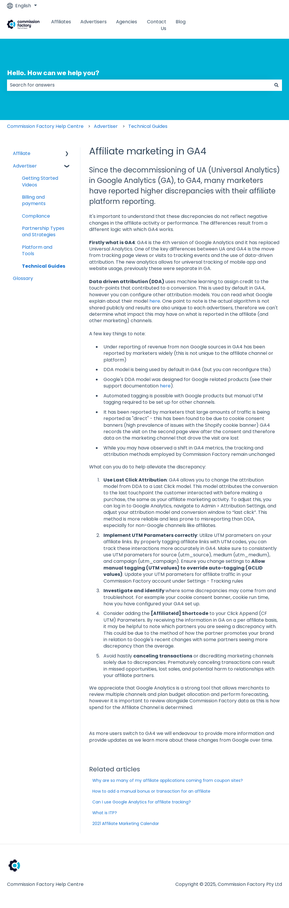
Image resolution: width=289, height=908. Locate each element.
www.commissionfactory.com (242, 25)
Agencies (126, 22)
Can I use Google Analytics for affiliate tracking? (141, 802)
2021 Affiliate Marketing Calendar (125, 823)
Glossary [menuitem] (23, 278)
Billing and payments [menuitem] (34, 200)
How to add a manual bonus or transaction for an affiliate (151, 791)
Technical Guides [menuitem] (43, 266)
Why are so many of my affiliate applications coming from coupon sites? (167, 780)
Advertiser (106, 126)
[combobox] (139, 85)
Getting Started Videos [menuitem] (40, 181)
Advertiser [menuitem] (25, 166)
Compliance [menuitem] (36, 216)
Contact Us (156, 25)
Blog (181, 22)
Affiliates (61, 22)
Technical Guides (147, 126)
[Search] (276, 85)
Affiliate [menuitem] (21, 153)
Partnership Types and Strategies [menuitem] (43, 231)
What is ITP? (104, 813)
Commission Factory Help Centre (45, 126)
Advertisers (93, 22)
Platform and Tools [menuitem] (37, 250)
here (154, 301)
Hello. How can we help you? (53, 73)
